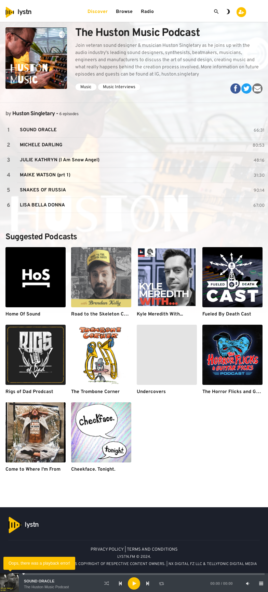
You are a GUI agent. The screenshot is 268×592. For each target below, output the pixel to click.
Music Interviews (119, 87)
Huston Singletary (33, 113)
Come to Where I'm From (33, 469)
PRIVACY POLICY (107, 549)
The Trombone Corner (95, 392)
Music (85, 87)
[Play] (134, 583)
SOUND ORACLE (39, 581)
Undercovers (151, 392)
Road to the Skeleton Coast (102, 314)
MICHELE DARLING (41, 145)
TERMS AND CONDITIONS (152, 549)
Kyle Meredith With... (160, 314)
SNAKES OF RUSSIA (43, 190)
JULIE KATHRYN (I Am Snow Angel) (59, 160)
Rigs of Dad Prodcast (29, 392)
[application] (134, 583)
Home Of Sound (22, 314)
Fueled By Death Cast (226, 314)
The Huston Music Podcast (46, 587)
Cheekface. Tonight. (93, 469)
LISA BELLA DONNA (42, 205)
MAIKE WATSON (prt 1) (45, 175)
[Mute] (247, 583)
